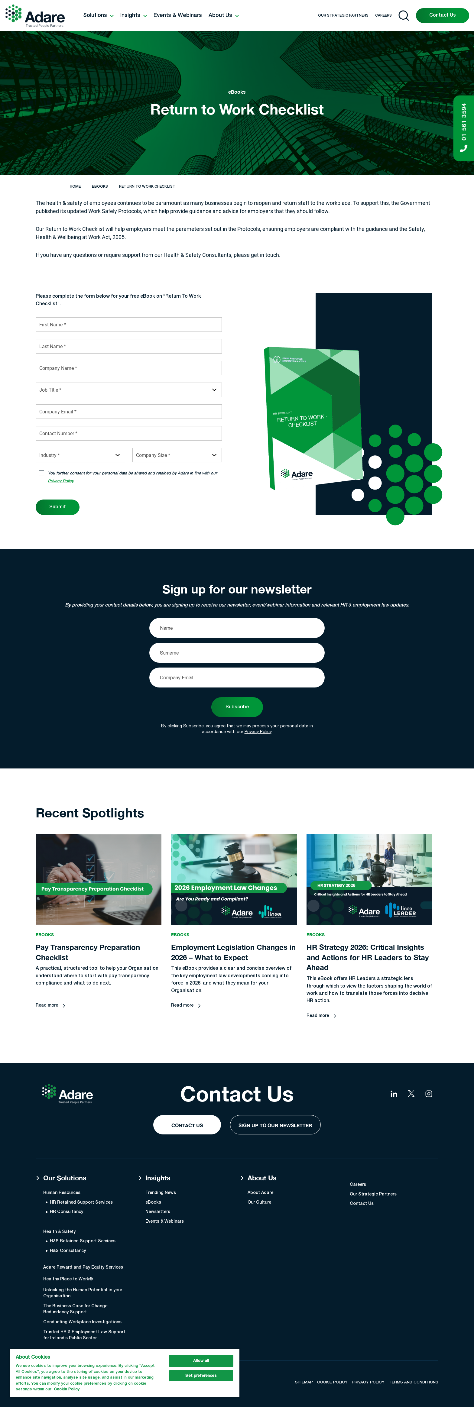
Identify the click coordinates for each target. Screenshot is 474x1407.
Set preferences (201, 1375)
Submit (57, 507)
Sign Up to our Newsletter (275, 1125)
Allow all (201, 1361)
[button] (98, 15)
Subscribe (237, 707)
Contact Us (442, 15)
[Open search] (403, 15)
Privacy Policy (258, 731)
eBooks (100, 186)
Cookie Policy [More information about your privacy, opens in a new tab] (67, 1389)
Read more (47, 1015)
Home (75, 186)
